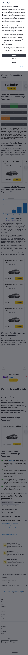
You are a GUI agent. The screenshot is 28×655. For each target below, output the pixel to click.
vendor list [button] (12, 31)
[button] (14, 55)
